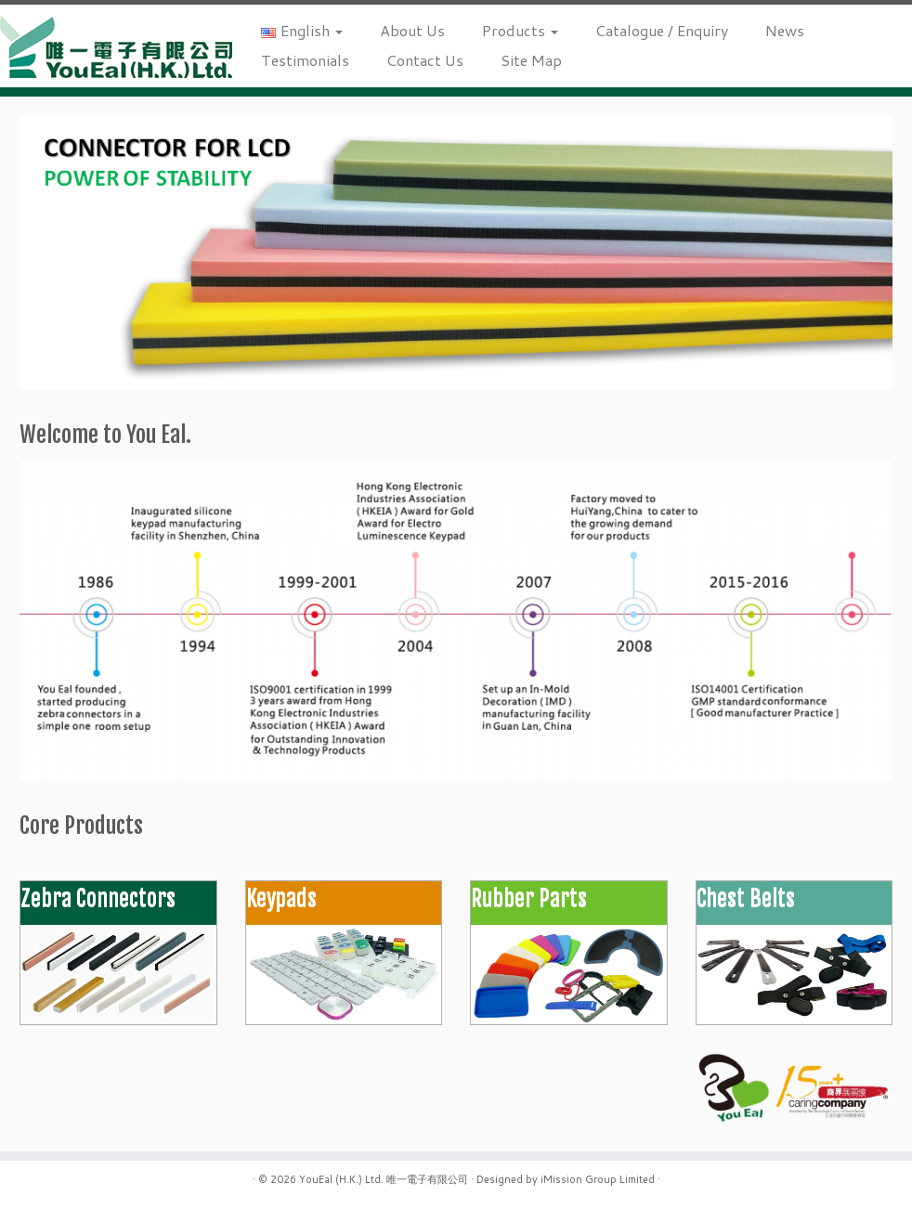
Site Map (531, 60)
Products (520, 30)
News (784, 30)
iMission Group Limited (598, 1179)
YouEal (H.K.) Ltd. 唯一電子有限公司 (383, 1179)
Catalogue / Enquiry (661, 30)
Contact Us (424, 60)
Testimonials (305, 60)
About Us (412, 30)
